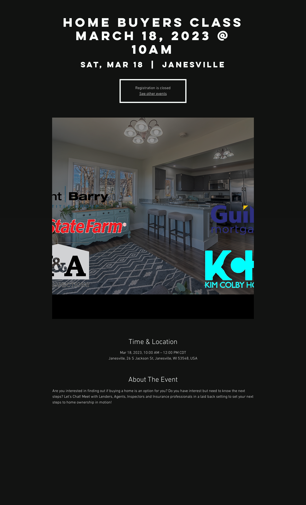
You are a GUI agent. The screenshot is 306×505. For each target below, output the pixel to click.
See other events (153, 93)
